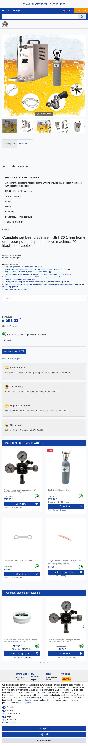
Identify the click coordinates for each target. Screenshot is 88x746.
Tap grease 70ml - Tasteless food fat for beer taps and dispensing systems (20, 640)
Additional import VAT (14, 351)
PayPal (10, 716)
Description (9, 144)
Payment (20, 677)
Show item (27, 504)
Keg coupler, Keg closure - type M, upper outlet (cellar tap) (28, 272)
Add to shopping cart (68, 572)
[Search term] (40, 16)
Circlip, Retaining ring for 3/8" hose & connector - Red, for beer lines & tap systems (37, 282)
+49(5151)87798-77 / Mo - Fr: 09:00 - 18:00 (44, 4)
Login (33, 680)
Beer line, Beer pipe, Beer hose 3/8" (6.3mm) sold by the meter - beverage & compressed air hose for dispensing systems (65, 562)
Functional (11, 719)
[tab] (9, 143)
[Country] (64, 10)
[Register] (17, 10)
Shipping (17, 359)
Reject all (44, 734)
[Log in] (6, 10)
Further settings (9, 723)
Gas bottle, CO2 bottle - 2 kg (16, 289)
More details (24, 144)
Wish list (7, 340)
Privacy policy (25, 702)
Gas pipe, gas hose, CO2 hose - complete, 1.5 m (24, 267)
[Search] (82, 16)
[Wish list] (70, 10)
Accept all (44, 728)
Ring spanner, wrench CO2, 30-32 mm (20, 279)
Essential (11, 707)
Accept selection (44, 740)
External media (13, 713)
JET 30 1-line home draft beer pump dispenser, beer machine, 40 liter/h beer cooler (37, 269)
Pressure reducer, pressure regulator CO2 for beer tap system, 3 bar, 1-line (34, 277)
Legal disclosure (32, 700)
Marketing (11, 710)
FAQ (18, 680)
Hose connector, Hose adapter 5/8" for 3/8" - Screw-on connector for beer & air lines (38, 274)
